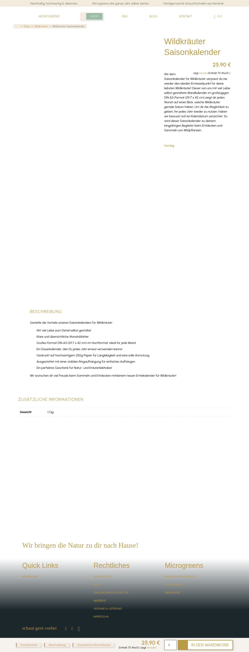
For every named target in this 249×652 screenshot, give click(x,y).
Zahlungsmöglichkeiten (111, 574)
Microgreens (49, 16)
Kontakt (185, 16)
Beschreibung (57, 645)
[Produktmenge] (170, 645)
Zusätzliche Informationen (93, 645)
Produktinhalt (29, 645)
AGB (96, 566)
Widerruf (100, 582)
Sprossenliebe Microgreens (23, 12)
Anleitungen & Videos (180, 558)
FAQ (124, 16)
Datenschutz (103, 558)
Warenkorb (30, 558)
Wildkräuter (41, 26)
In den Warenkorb (210, 645)
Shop (94, 16)
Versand (151, 647)
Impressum (101, 598)
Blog (153, 16)
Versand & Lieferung (108, 590)
